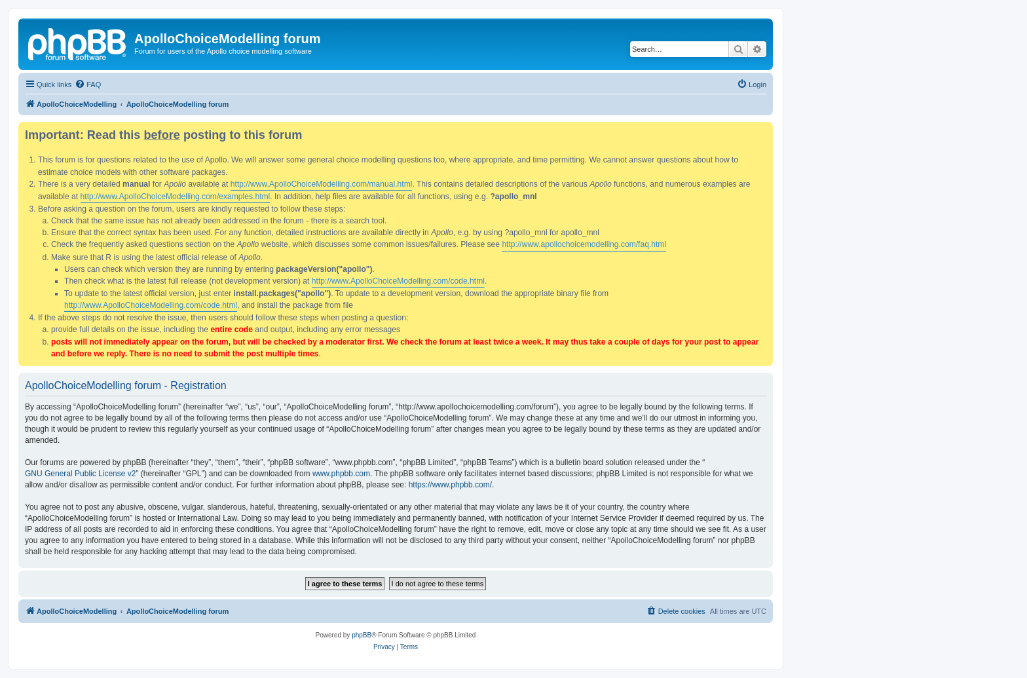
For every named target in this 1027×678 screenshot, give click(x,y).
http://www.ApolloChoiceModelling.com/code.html (398, 281)
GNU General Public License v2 (80, 473)
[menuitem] (88, 84)
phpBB (361, 635)
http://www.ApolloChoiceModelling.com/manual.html (322, 184)
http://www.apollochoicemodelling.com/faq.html (584, 244)
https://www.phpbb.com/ (450, 484)
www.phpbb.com (341, 473)
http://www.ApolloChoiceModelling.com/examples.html (176, 196)
